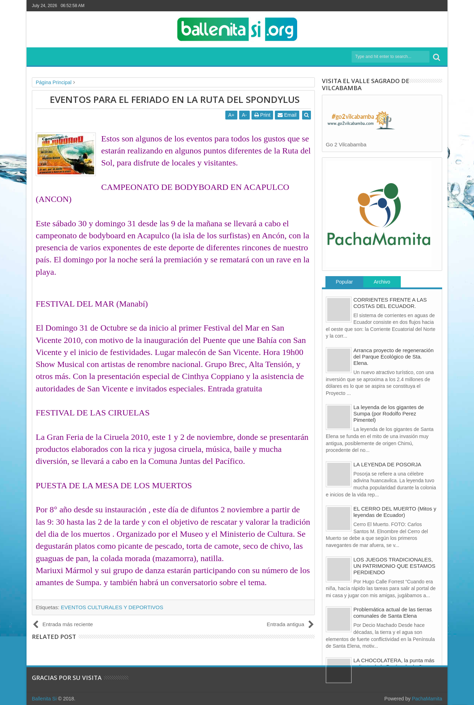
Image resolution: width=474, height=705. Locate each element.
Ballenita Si (44, 698)
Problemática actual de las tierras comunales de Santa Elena (392, 612)
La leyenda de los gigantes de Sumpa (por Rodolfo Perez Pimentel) (388, 413)
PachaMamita (427, 698)
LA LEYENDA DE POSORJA (387, 464)
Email (287, 115)
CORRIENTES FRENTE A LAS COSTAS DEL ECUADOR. (390, 303)
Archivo (382, 282)
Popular (344, 282)
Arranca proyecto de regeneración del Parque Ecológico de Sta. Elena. (393, 356)
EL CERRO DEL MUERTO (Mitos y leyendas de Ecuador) (394, 512)
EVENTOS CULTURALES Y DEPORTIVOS (112, 607)
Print (262, 115)
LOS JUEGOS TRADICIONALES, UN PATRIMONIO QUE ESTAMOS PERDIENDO (394, 566)
